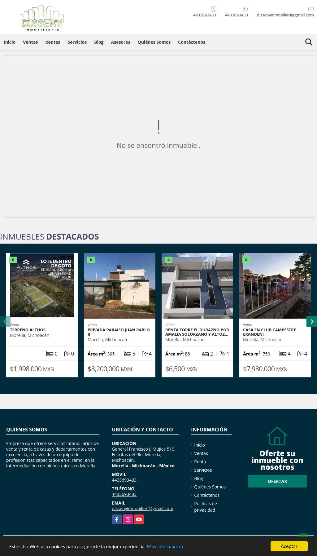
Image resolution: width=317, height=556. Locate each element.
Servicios (77, 42)
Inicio (9, 42)
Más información (165, 547)
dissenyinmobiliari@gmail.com (142, 508)
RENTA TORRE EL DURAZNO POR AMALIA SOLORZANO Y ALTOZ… (197, 332)
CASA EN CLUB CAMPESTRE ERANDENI (269, 332)
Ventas (30, 42)
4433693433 (204, 15)
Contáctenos (191, 42)
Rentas (52, 42)
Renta (200, 462)
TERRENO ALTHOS (28, 330)
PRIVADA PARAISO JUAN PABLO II (119, 332)
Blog (98, 42)
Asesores (120, 42)
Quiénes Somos (154, 42)
